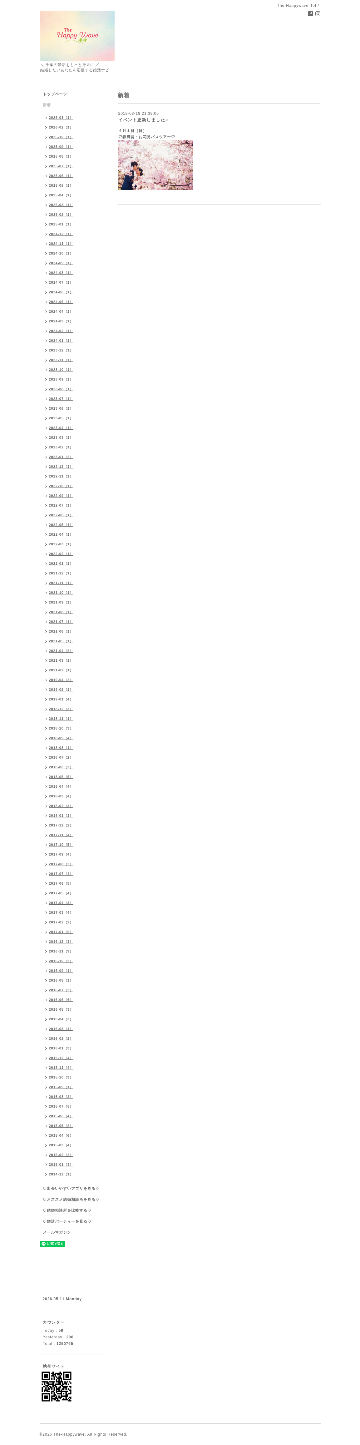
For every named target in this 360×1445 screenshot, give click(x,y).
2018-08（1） (61, 748)
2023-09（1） (61, 379)
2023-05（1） (61, 418)
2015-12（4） (61, 1058)
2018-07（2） (61, 757)
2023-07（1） (61, 399)
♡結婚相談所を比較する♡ (67, 1210)
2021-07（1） (61, 622)
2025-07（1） (61, 166)
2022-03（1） (61, 544)
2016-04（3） (61, 1019)
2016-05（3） (61, 1009)
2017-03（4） (61, 912)
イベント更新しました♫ (143, 119)
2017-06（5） (61, 883)
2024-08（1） (61, 273)
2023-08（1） (61, 389)
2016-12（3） (61, 941)
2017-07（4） (61, 874)
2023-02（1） (61, 447)
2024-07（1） (61, 282)
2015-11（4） (61, 1067)
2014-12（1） (61, 1174)
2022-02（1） (61, 554)
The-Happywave (69, 1434)
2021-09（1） (61, 602)
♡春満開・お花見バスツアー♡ (146, 137)
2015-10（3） (61, 1077)
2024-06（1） (61, 292)
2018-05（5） (61, 777)
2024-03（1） (61, 321)
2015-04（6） (61, 1135)
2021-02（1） (61, 670)
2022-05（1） (61, 525)
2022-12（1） (61, 466)
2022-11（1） (61, 476)
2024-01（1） (61, 340)
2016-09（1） (61, 971)
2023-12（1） (61, 350)
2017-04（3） (61, 903)
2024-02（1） (61, 331)
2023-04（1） (61, 428)
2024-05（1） (61, 302)
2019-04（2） (61, 680)
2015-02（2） (61, 1155)
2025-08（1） (61, 156)
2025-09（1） (61, 147)
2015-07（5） (61, 1106)
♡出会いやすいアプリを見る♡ (71, 1188)
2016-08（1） (61, 980)
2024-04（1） (61, 311)
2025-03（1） (61, 205)
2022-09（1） (61, 496)
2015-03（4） (61, 1145)
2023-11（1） (61, 360)
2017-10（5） (61, 844)
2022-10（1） (61, 486)
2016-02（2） (61, 1038)
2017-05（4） (61, 893)
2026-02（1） (61, 127)
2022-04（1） (61, 534)
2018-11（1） (61, 718)
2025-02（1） (61, 214)
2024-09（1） (61, 263)
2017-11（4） (61, 835)
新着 (47, 105)
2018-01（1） (61, 815)
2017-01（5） (61, 932)
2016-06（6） (61, 1000)
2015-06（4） (61, 1116)
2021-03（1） (61, 660)
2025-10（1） (61, 137)
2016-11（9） (61, 951)
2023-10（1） (61, 369)
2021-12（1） (61, 573)
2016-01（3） (61, 1048)
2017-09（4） (61, 854)
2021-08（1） (61, 612)
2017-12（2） (61, 825)
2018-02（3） (61, 806)
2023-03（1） (61, 437)
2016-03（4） (61, 1029)
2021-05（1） (61, 641)
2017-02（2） (61, 922)
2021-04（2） (61, 651)
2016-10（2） (61, 961)
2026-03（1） (61, 117)
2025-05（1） (61, 185)
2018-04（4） (61, 786)
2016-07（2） (61, 990)
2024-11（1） (61, 243)
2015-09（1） (61, 1087)
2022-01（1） (61, 563)
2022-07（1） (61, 505)
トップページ (55, 94)
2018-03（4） (61, 796)
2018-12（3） (61, 709)
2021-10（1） (61, 592)
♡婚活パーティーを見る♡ (67, 1221)
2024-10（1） (61, 253)
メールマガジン (57, 1232)
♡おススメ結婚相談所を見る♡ (71, 1199)
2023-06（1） (61, 408)
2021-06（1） (61, 631)
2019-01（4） (61, 699)
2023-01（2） (61, 457)
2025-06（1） (61, 176)
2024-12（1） (61, 234)
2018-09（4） (61, 738)
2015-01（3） (61, 1164)
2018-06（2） (61, 767)
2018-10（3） (61, 728)
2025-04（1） (61, 195)
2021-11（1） (61, 583)
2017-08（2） (61, 864)
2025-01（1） (61, 224)
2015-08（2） (61, 1097)
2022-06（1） (61, 515)
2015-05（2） (61, 1126)
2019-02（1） (61, 689)
